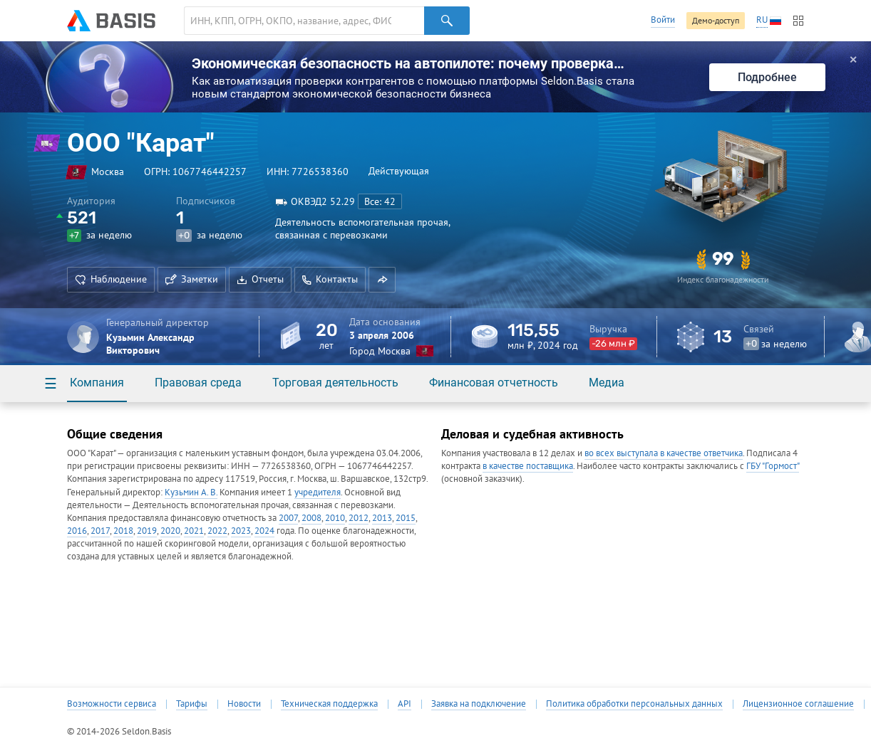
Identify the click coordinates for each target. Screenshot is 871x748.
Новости (244, 704)
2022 (217, 531)
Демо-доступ (715, 20)
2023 (241, 531)
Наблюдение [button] (111, 279)
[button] (382, 280)
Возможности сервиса (111, 704)
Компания (97, 382)
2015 (406, 518)
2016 (77, 531)
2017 (100, 531)
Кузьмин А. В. (191, 492)
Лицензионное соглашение (798, 704)
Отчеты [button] (260, 279)
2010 (335, 518)
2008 (311, 518)
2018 (123, 531)
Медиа (606, 382)
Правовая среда (198, 382)
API (404, 704)
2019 (147, 531)
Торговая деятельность (335, 382)
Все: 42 (380, 201)
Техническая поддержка (329, 704)
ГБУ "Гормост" (772, 466)
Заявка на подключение (478, 704)
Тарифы (191, 704)
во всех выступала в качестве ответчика (663, 453)
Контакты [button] (330, 279)
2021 (194, 531)
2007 (288, 518)
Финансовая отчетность (493, 382)
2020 (170, 531)
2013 (382, 518)
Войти (663, 20)
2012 (358, 518)
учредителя (317, 492)
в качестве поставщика (528, 466)
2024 (264, 531)
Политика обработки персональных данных (634, 704)
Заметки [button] (191, 279)
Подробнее (767, 77)
